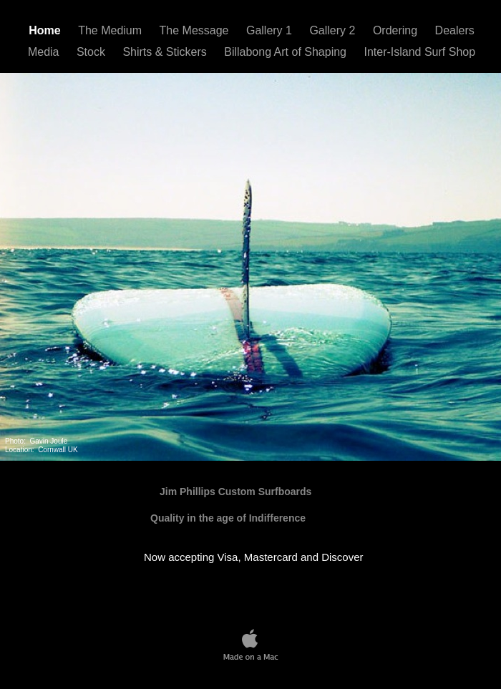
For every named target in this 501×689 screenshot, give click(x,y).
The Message (196, 30)
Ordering (397, 30)
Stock (92, 52)
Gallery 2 (333, 30)
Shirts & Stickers (166, 52)
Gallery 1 (270, 30)
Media (45, 52)
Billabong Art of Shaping (286, 52)
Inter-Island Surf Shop (419, 52)
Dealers (455, 30)
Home (46, 30)
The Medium (111, 30)
